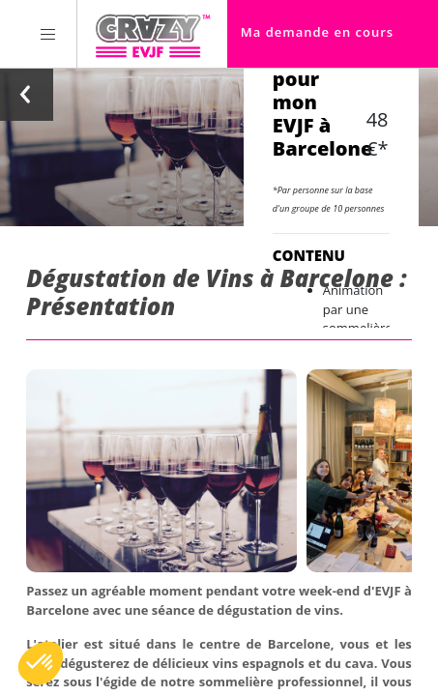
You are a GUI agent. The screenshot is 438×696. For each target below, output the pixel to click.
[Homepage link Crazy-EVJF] (152, 34)
